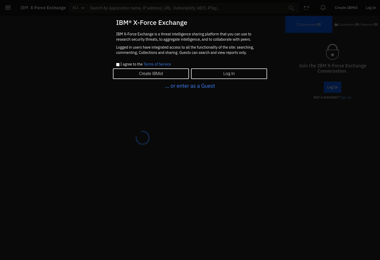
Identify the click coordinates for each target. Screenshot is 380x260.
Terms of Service (157, 64)
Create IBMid (151, 73)
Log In (229, 73)
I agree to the (145, 64)
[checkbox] (118, 64)
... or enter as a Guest (190, 85)
